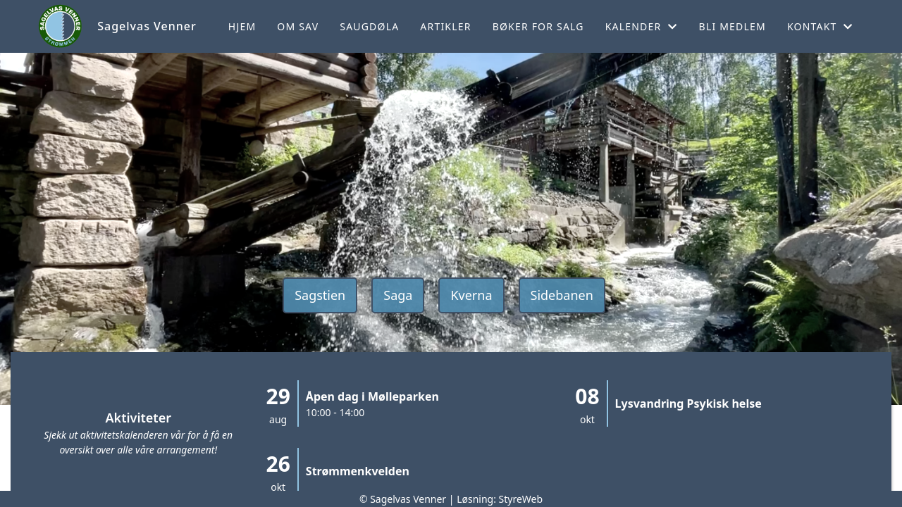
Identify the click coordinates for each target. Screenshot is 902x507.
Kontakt (820, 26)
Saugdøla (369, 26)
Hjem (242, 26)
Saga (397, 295)
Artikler (445, 26)
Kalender (641, 26)
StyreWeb (521, 499)
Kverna (471, 295)
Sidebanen (562, 295)
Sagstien (320, 295)
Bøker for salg (538, 26)
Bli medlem (732, 26)
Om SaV (298, 26)
